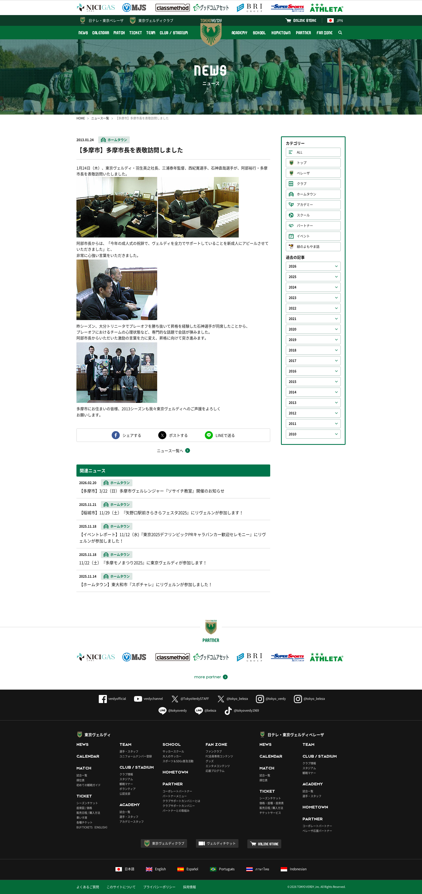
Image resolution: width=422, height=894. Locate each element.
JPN (335, 20)
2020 (292, 329)
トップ (302, 162)
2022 (292, 308)
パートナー (305, 225)
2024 (292, 287)
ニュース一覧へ (170, 450)
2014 (292, 392)
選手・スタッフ (128, 751)
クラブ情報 (126, 774)
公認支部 (124, 794)
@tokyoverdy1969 (241, 710)
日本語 (124, 869)
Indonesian (294, 869)
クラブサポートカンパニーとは (181, 801)
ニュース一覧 (100, 118)
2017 (292, 360)
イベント (303, 236)
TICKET (135, 33)
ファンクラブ (214, 751)
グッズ (210, 761)
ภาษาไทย (257, 869)
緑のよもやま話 (308, 246)
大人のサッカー (172, 756)
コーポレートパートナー (177, 791)
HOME (80, 118)
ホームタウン (117, 139)
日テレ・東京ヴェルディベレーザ (296, 734)
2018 (292, 350)
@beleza (205, 710)
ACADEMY (239, 33)
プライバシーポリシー (159, 887)
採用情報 (189, 887)
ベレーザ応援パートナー (317, 831)
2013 (292, 402)
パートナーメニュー (175, 796)
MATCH (119, 33)
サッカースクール (173, 751)
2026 (292, 266)
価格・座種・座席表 (271, 803)
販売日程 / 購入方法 (88, 813)
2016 (292, 371)
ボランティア (127, 789)
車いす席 (81, 817)
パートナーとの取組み (176, 810)
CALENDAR (100, 33)
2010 (292, 434)
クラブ (302, 183)
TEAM (151, 33)
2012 (292, 413)
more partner (207, 677)
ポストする (178, 435)
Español (187, 869)
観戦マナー (126, 784)
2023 (292, 297)
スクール (303, 215)
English (156, 869)
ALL (300, 152)
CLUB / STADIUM (174, 33)
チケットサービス (270, 813)
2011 (292, 423)
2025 (292, 276)
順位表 (80, 780)
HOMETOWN (281, 33)
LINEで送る (225, 435)
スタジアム (126, 779)
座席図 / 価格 (84, 808)
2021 (292, 318)
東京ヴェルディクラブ (155, 20)
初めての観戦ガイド (88, 785)
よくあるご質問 (87, 887)
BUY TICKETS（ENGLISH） (92, 827)
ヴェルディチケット (221, 843)
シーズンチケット (87, 803)
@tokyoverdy (173, 710)
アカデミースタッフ (131, 822)
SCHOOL (259, 33)
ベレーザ (303, 173)
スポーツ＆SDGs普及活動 (178, 761)
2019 (292, 339)
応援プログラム (215, 771)
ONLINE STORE (304, 20)
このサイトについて (121, 887)
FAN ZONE (325, 33)
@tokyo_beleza (232, 698)
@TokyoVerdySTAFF (190, 698)
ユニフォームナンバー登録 (135, 756)
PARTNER (303, 33)
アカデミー (305, 204)
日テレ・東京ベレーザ (106, 20)
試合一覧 (81, 775)
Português (222, 869)
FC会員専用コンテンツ (219, 756)
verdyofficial (112, 698)
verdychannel (148, 698)
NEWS (83, 33)
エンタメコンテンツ (218, 766)
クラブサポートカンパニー (179, 806)
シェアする (131, 435)
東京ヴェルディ (98, 734)
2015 (292, 381)
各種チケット (84, 822)
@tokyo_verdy (271, 698)
